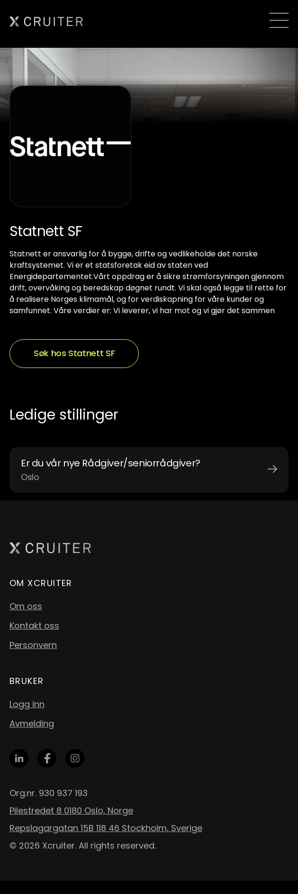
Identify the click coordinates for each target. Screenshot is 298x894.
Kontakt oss (34, 625)
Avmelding (31, 723)
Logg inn (27, 704)
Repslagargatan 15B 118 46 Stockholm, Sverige (105, 828)
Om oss (25, 606)
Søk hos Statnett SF (74, 353)
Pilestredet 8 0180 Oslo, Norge (71, 810)
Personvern (33, 645)
